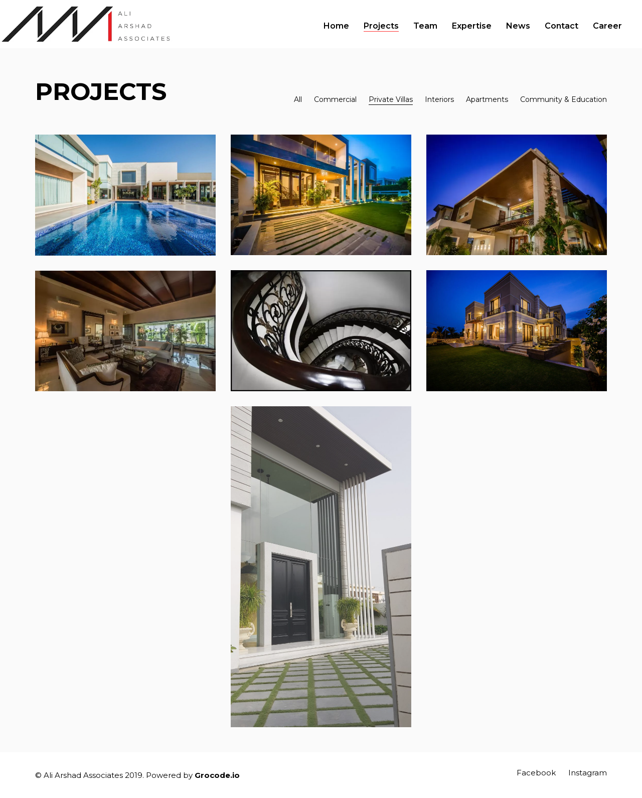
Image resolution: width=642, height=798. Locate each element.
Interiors (439, 99)
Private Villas (391, 99)
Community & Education (563, 99)
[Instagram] (587, 773)
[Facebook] (536, 773)
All (298, 99)
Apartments (487, 99)
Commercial (335, 99)
